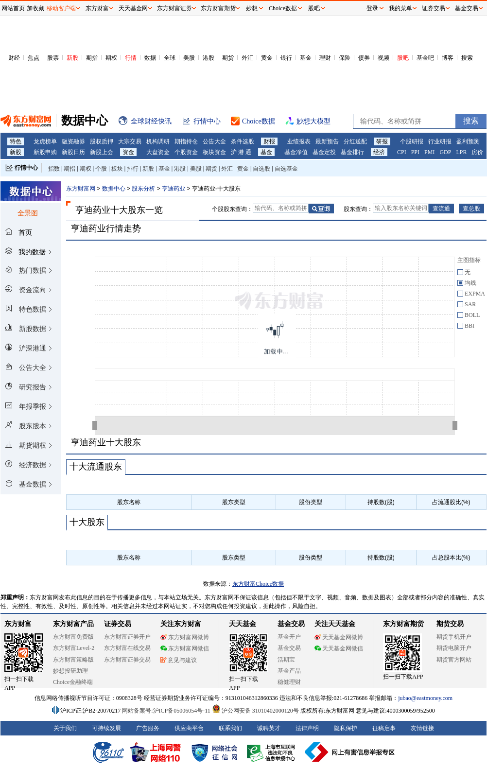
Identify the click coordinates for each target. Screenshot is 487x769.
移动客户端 (61, 8)
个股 (101, 168)
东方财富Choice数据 (258, 583)
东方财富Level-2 (73, 648)
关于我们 (65, 728)
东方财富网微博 (184, 637)
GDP (445, 152)
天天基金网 (133, 8)
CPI (401, 152)
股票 (53, 57)
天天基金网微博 (338, 637)
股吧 (403, 57)
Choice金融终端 (73, 682)
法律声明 (307, 728)
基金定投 (324, 152)
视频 (383, 57)
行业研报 (440, 141)
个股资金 (186, 152)
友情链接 (422, 728)
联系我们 (230, 728)
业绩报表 (299, 141)
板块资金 (214, 152)
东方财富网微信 (184, 648)
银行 (286, 57)
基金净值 (296, 152)
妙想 (252, 8)
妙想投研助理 (70, 670)
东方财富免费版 (73, 636)
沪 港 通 (241, 152)
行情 (131, 57)
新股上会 (101, 152)
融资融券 (73, 141)
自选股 (261, 168)
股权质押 (101, 141)
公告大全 (214, 141)
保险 (344, 57)
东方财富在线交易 (127, 648)
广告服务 (147, 728)
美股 (189, 57)
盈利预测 (468, 141)
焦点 (33, 57)
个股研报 (411, 141)
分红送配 (355, 141)
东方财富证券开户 (127, 636)
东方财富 (18, 624)
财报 (269, 141)
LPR (461, 152)
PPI (415, 152)
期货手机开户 (453, 636)
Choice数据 (283, 8)
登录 (372, 8)
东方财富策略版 (73, 659)
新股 (72, 57)
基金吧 (425, 57)
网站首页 (13, 8)
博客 (447, 57)
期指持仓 (186, 141)
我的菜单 (400, 8)
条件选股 (242, 141)
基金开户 (289, 636)
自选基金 (286, 168)
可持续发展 (106, 728)
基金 (306, 57)
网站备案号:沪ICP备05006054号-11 (167, 710)
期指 (92, 57)
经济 (379, 152)
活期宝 (286, 659)
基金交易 (289, 648)
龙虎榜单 (45, 141)
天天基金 (242, 624)
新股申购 (45, 152)
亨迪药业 (173, 188)
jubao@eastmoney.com (425, 698)
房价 (477, 152)
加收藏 (35, 8)
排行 (133, 168)
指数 (54, 168)
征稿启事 (384, 728)
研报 (382, 141)
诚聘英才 (268, 728)
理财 (325, 57)
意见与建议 (178, 660)
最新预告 (327, 141)
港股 (208, 57)
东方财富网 (80, 188)
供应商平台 (189, 728)
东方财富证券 (174, 8)
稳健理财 (289, 682)
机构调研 (158, 141)
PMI (429, 152)
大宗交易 (129, 141)
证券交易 (433, 8)
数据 (150, 57)
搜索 (467, 57)
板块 (117, 168)
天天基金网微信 (338, 648)
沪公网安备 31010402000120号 (255, 710)
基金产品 (289, 670)
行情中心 (26, 167)
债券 (364, 57)
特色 (15, 141)
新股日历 (73, 152)
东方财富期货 (403, 624)
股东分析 (143, 188)
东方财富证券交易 (127, 659)
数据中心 (113, 188)
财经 (14, 57)
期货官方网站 (453, 659)
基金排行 (352, 152)
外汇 (247, 57)
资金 (128, 152)
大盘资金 (158, 152)
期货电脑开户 (453, 648)
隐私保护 (345, 728)
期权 (111, 57)
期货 (228, 57)
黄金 (267, 57)
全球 (169, 57)
